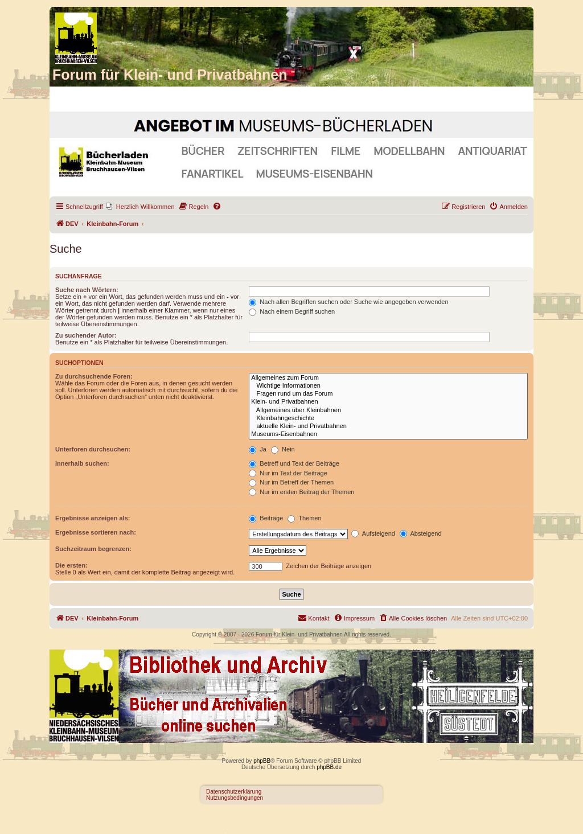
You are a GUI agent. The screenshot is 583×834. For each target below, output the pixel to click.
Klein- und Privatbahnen (388, 402)
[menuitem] (140, 206)
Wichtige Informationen (388, 386)
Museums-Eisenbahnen (388, 434)
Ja (257, 449)
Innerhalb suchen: (82, 463)
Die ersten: (71, 565)
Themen (304, 518)
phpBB (261, 761)
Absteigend (421, 533)
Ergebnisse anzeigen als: (92, 518)
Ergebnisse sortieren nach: (95, 532)
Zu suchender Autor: (86, 335)
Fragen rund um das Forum (388, 394)
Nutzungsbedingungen (234, 798)
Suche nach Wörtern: (86, 289)
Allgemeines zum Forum (388, 378)
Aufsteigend (373, 533)
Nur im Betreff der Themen (291, 482)
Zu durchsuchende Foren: (94, 376)
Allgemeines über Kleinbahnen (388, 410)
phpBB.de (329, 767)
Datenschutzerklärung (233, 791)
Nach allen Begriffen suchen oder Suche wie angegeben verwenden (348, 301)
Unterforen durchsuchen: (92, 449)
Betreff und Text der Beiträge (294, 463)
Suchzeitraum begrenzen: (93, 548)
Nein (283, 449)
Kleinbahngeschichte (388, 418)
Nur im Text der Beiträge (288, 473)
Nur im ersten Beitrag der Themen (301, 491)
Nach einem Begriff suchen (292, 311)
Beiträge (266, 518)
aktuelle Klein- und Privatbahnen (388, 426)
